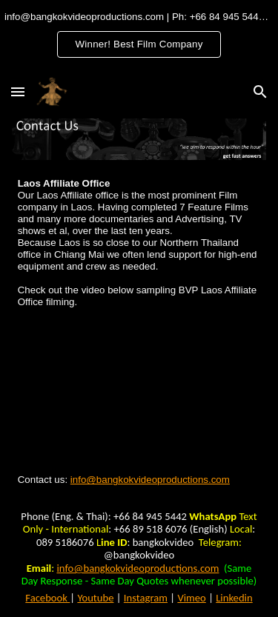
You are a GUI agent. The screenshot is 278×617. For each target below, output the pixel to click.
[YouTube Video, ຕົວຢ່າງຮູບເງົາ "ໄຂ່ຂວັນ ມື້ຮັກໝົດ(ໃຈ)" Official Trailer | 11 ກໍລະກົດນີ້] (139, 391)
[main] (139, 243)
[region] (139, 35)
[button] (18, 91)
